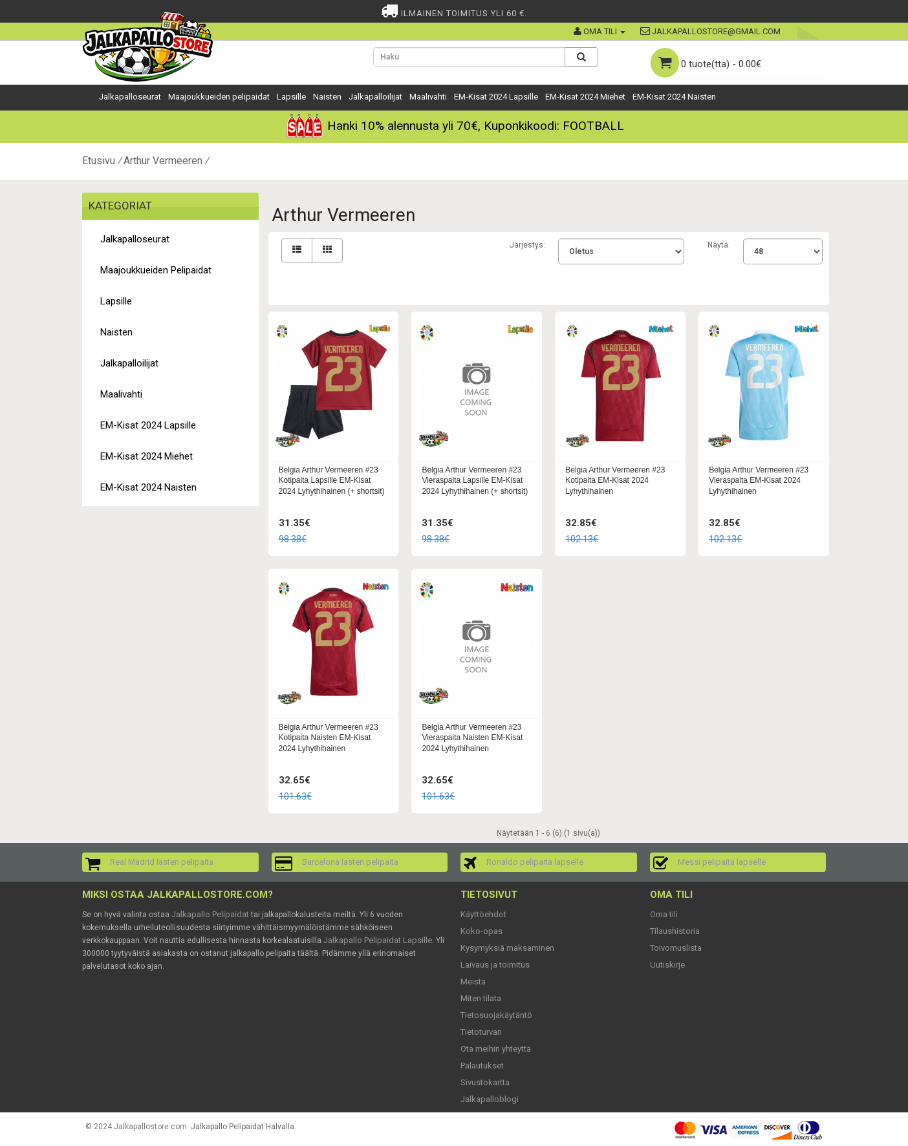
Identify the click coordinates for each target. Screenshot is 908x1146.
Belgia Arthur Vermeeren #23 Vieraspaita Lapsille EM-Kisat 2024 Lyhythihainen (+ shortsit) (475, 480)
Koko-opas (481, 931)
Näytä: (719, 244)
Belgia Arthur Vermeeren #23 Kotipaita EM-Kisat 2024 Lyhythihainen (615, 480)
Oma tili (664, 914)
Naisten (327, 96)
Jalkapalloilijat (375, 96)
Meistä (473, 981)
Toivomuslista (676, 948)
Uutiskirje (667, 965)
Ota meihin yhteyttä (495, 1049)
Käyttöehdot (483, 914)
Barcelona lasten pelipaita (350, 862)
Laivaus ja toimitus (495, 965)
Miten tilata (480, 998)
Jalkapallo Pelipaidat (210, 914)
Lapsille (291, 96)
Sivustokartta (485, 1082)
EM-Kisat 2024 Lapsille (496, 96)
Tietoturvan (481, 1032)
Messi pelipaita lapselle (722, 862)
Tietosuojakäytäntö (496, 1015)
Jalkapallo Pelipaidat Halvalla (242, 1126)
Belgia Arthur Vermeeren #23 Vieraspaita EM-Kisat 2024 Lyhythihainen (758, 480)
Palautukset (482, 1065)
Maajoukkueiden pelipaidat (219, 96)
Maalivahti (428, 96)
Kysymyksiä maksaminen (507, 948)
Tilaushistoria (675, 931)
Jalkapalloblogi (489, 1099)
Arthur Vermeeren (163, 160)
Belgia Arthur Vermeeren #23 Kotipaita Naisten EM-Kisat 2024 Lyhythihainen (328, 738)
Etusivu (98, 160)
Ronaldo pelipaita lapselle (534, 862)
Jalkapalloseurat (130, 96)
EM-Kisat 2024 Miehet (585, 96)
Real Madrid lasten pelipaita (161, 862)
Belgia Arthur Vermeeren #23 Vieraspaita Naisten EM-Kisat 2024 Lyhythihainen (472, 738)
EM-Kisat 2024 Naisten (674, 96)
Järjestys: (527, 244)
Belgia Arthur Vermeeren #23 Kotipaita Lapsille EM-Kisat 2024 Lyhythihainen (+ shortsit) (332, 480)
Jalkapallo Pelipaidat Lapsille (377, 940)
